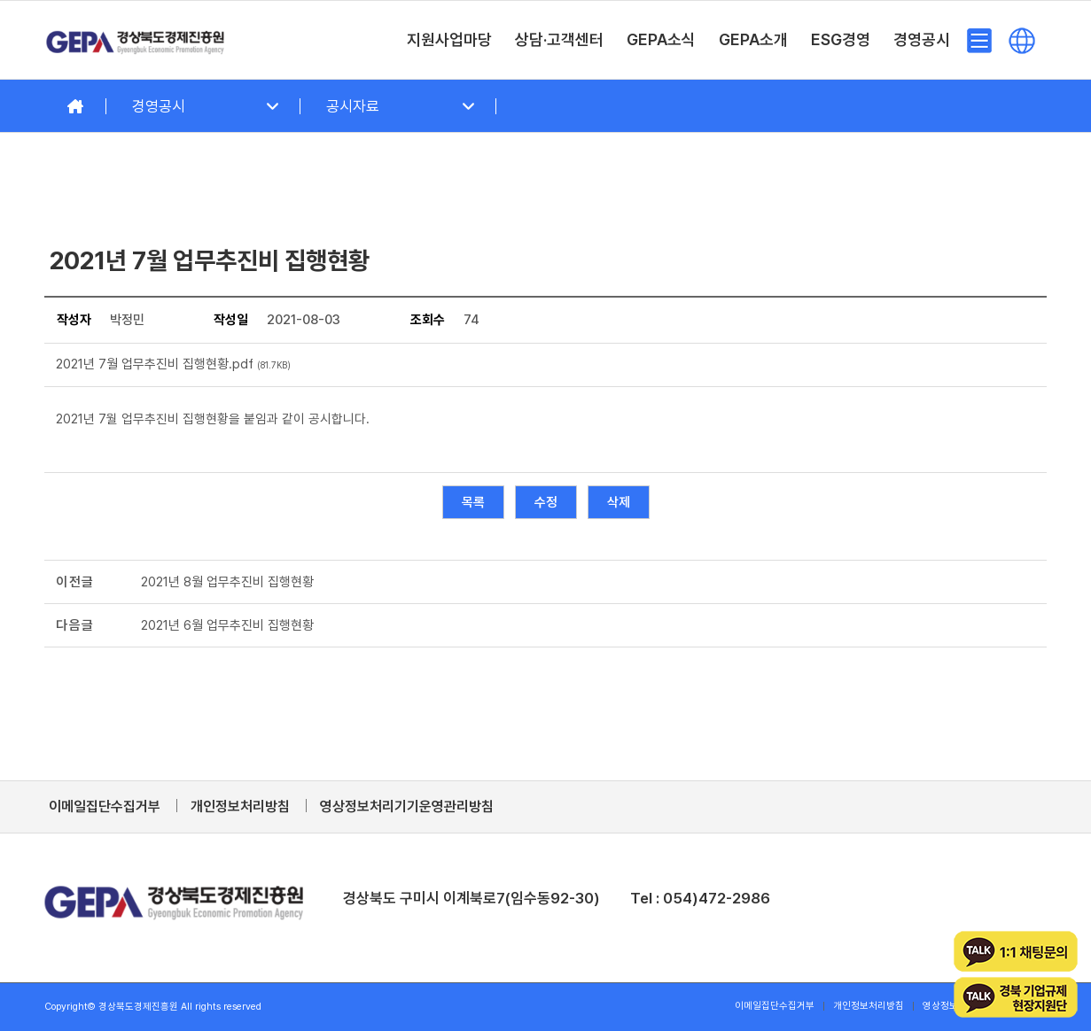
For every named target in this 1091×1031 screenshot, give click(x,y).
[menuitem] (449, 40)
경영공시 (158, 106)
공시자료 (352, 106)
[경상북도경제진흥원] (135, 40)
